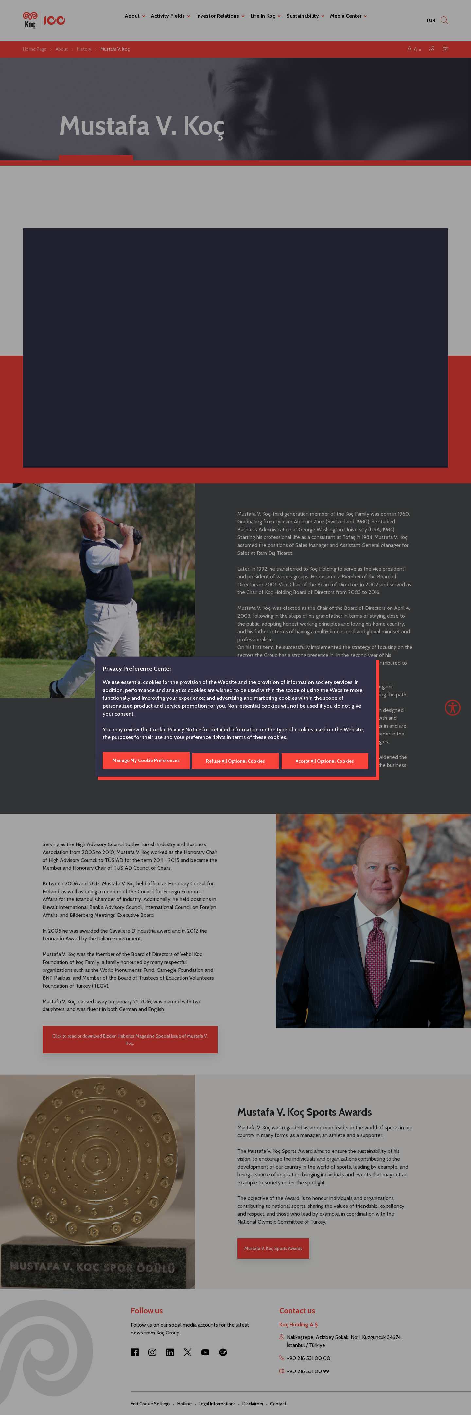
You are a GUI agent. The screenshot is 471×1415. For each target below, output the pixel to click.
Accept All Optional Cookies (325, 760)
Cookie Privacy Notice (175, 730)
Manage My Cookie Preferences (145, 760)
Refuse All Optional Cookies (235, 760)
